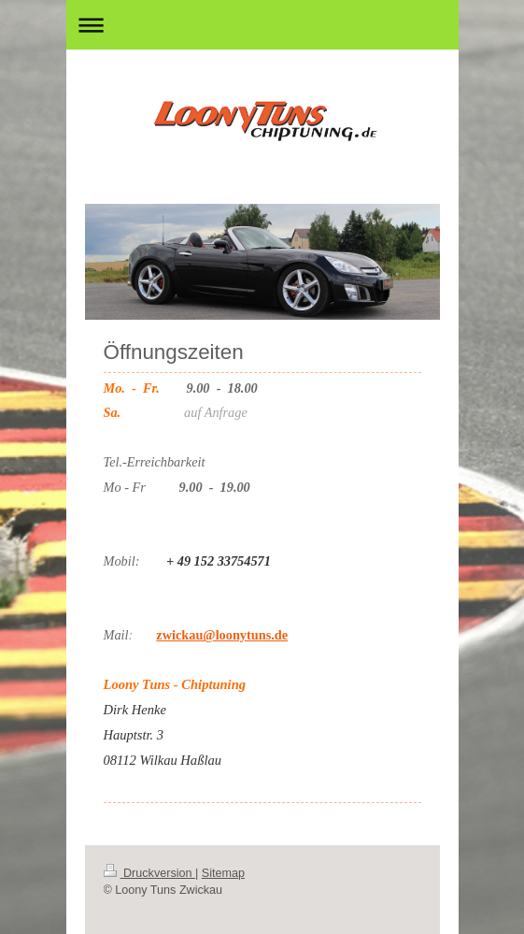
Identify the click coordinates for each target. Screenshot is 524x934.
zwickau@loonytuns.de (222, 634)
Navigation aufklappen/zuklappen (262, 25)
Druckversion (149, 873)
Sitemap (223, 873)
